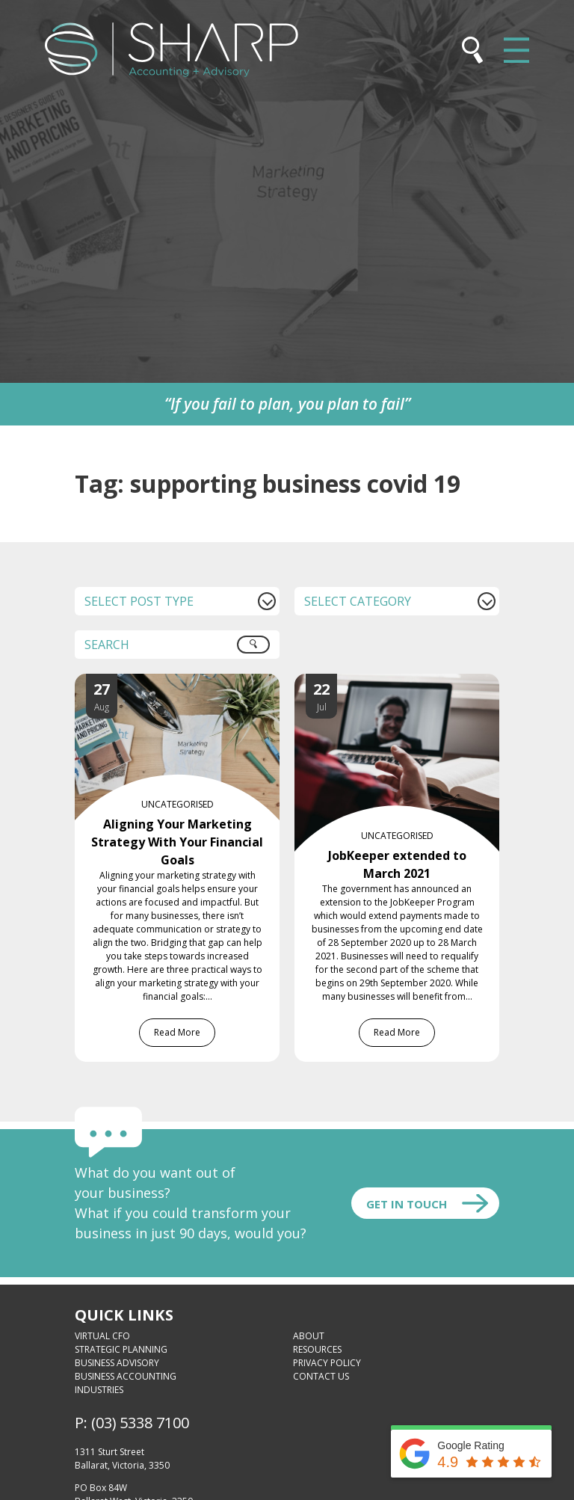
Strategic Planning (121, 1349)
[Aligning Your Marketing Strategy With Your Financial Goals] (192, 682)
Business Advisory (117, 1362)
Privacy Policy (327, 1362)
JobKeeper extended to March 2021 (397, 864)
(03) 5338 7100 (140, 1423)
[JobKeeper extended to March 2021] (411, 682)
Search (261, 650)
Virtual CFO (102, 1336)
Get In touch (406, 1203)
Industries (99, 1389)
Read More (177, 1032)
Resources (317, 1349)
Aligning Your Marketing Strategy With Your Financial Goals (177, 842)
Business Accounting (125, 1376)
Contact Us (321, 1376)
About (308, 1336)
